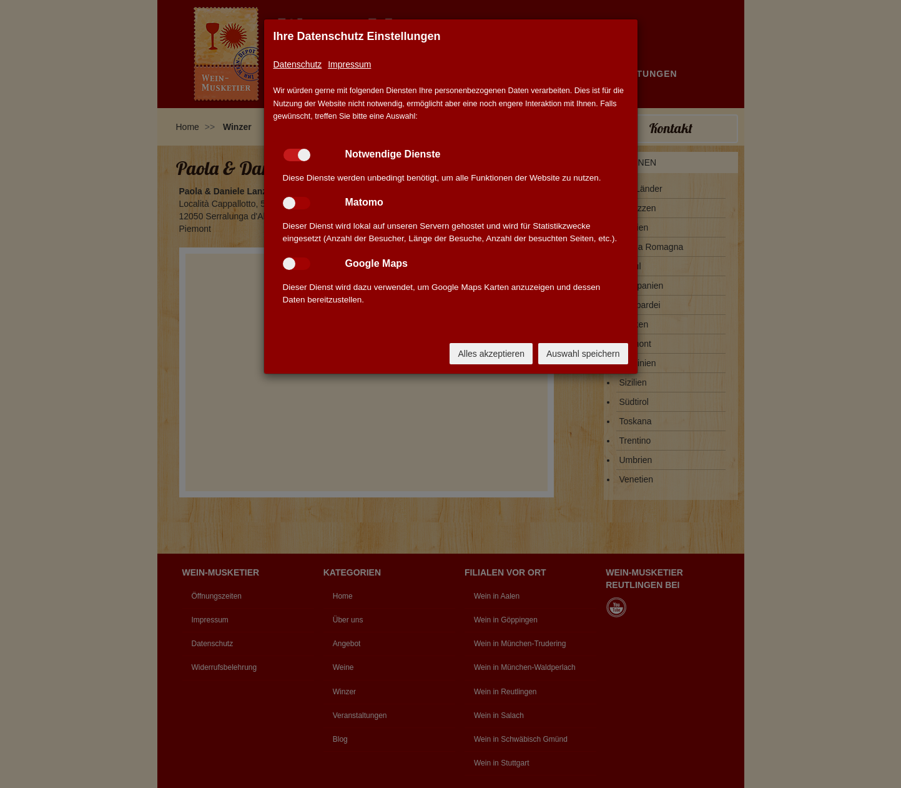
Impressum (349, 64)
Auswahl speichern (583, 354)
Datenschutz (297, 64)
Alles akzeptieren (491, 354)
